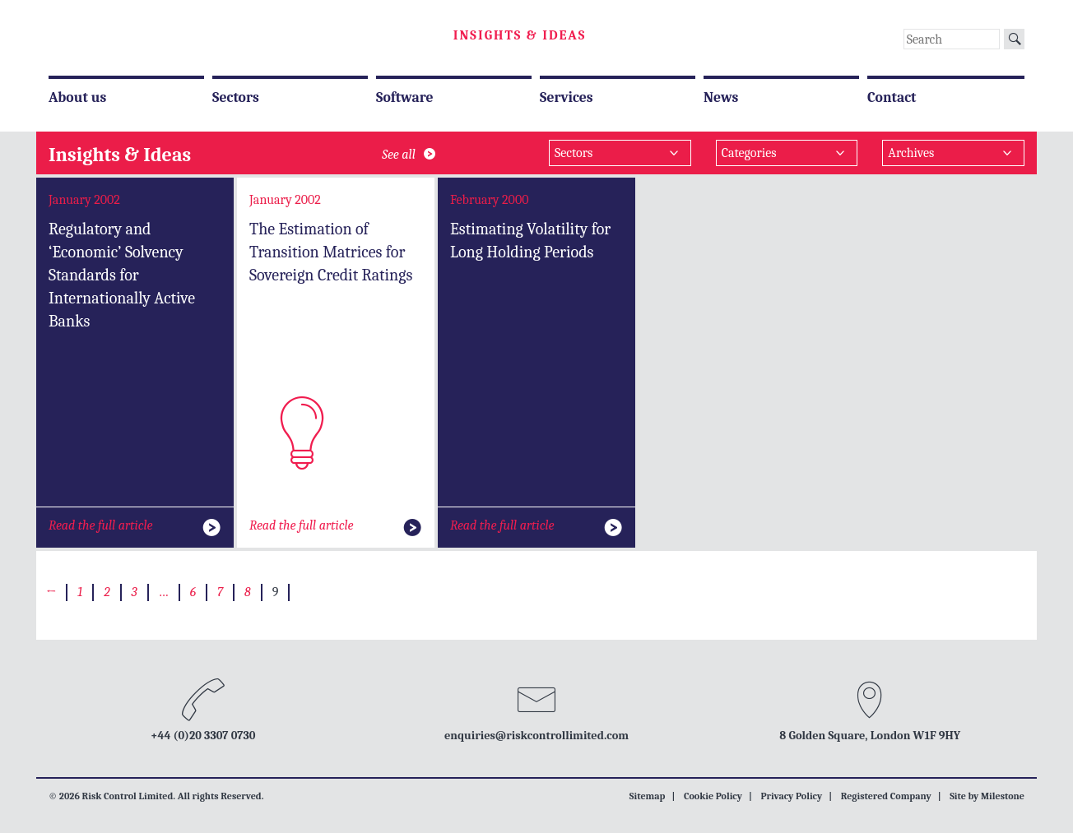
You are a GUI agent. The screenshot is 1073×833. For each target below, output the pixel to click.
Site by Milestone (987, 796)
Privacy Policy (791, 796)
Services (566, 97)
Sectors (235, 97)
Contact (892, 97)
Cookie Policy (713, 796)
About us (77, 97)
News (721, 97)
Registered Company (886, 796)
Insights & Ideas (520, 35)
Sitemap (647, 796)
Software (404, 97)
